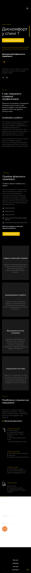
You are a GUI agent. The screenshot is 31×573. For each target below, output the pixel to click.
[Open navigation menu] (27, 8)
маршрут (14, 512)
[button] (13, 40)
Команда (15, 563)
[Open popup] (4, 62)
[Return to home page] (14, 8)
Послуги (15, 566)
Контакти (15, 570)
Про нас (15, 560)
